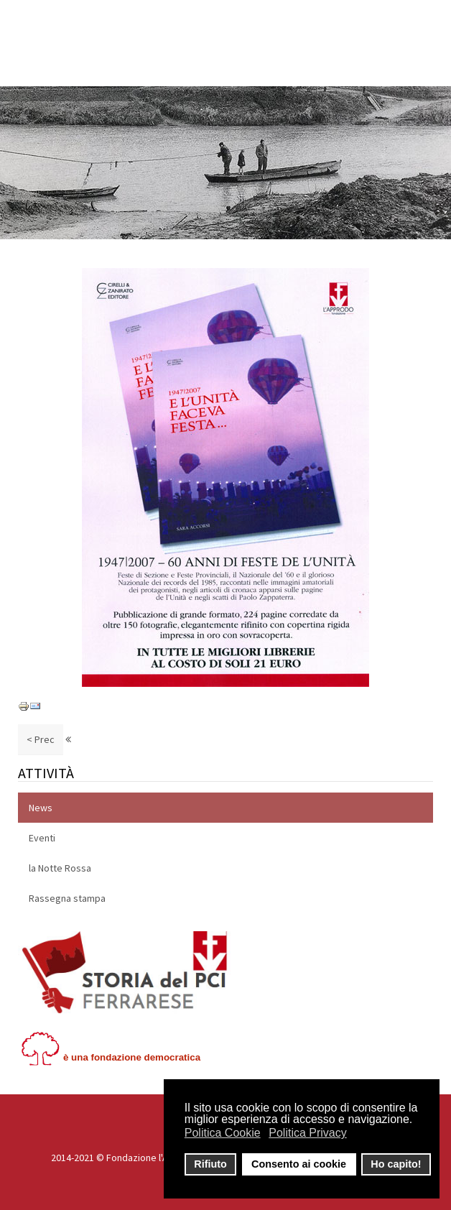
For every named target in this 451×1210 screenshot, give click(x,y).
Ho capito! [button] (396, 1164)
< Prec (41, 739)
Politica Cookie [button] (223, 1133)
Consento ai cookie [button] (298, 1164)
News (40, 807)
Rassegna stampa (67, 898)
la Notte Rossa (60, 868)
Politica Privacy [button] (307, 1133)
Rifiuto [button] (210, 1164)
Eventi (42, 837)
